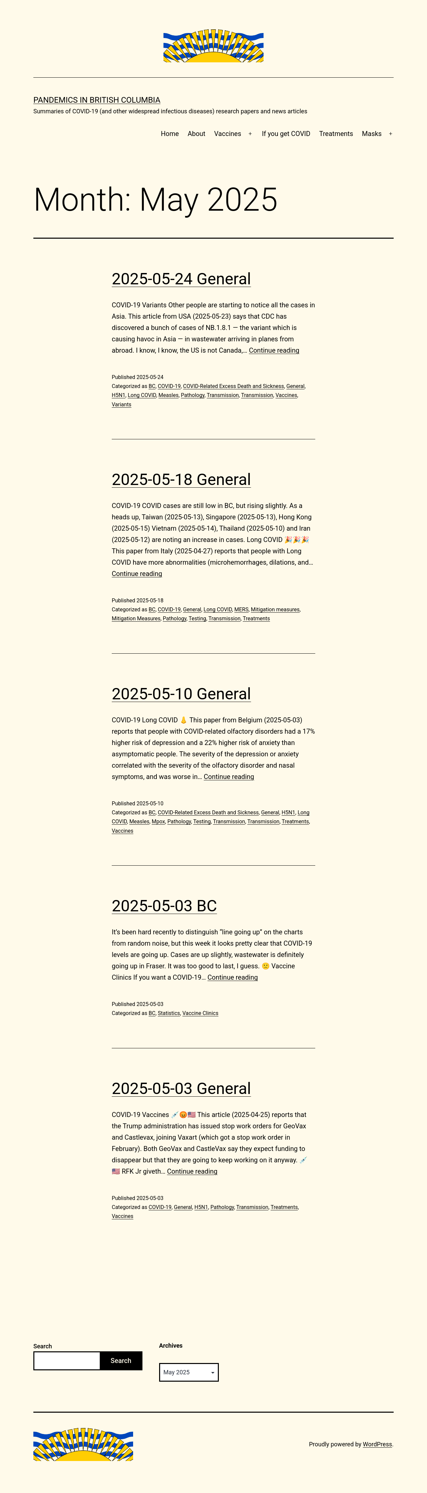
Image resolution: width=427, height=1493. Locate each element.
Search (42, 1346)
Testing (197, 618)
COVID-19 (169, 386)
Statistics (169, 1013)
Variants (121, 404)
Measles (168, 395)
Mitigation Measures (136, 618)
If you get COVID (286, 134)
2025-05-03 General (181, 1088)
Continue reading (274, 350)
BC (151, 386)
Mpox (158, 821)
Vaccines (227, 134)
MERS (242, 609)
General (295, 386)
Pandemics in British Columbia (96, 100)
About (196, 134)
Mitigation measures (275, 609)
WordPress (377, 1444)
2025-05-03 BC (164, 905)
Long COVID (142, 395)
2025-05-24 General (181, 278)
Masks (372, 134)
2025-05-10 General (181, 693)
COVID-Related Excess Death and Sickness (233, 386)
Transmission (223, 395)
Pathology (192, 395)
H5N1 (118, 395)
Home (170, 134)
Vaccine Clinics (200, 1013)
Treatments (336, 134)
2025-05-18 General (181, 479)
